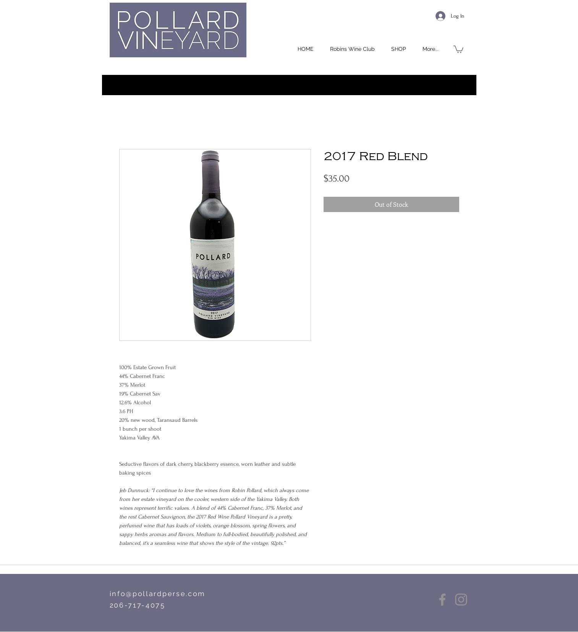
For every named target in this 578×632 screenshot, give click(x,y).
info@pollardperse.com (158, 594)
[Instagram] (461, 599)
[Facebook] (442, 599)
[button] (398, 49)
